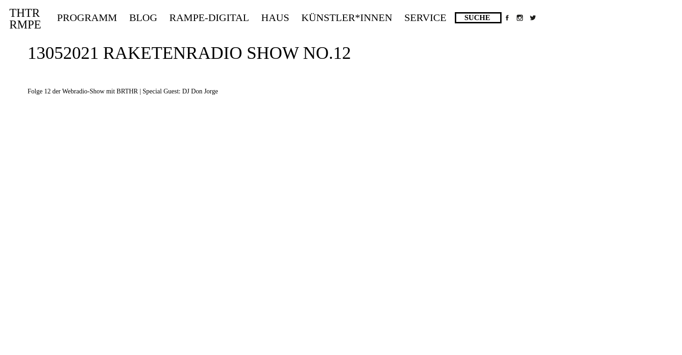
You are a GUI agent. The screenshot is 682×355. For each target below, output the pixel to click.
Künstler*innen (347, 17)
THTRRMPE (25, 19)
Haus (275, 17)
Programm (87, 17)
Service (425, 17)
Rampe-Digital (209, 17)
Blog (143, 17)
